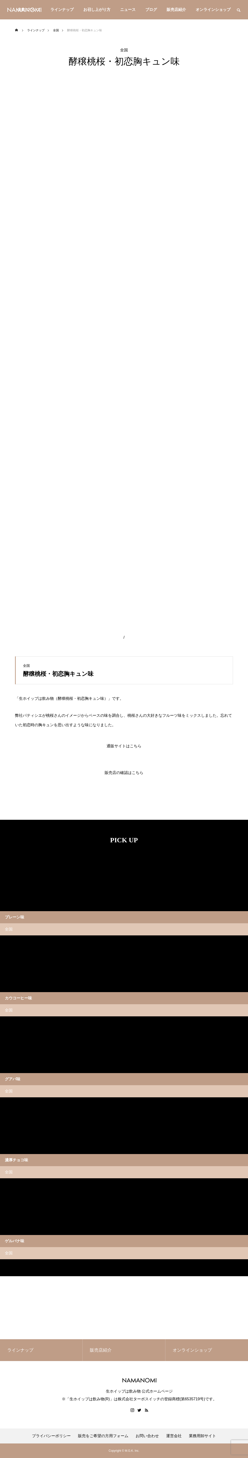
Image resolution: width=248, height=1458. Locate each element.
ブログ (151, 10)
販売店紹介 (176, 10)
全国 (124, 50)
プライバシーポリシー (51, 1436)
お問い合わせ (147, 1436)
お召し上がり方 (96, 10)
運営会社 (174, 1436)
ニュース (128, 10)
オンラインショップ (213, 10)
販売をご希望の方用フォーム (103, 1436)
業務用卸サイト (202, 1436)
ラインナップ (62, 10)
